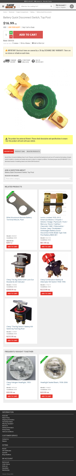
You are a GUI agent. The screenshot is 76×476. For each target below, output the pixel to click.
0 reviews (15, 43)
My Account (5, 462)
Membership (6, 470)
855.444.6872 (28, 1)
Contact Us (38, 1)
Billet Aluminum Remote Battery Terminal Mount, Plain (19, 218)
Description (8, 151)
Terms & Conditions (7, 431)
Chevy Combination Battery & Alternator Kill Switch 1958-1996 (53, 280)
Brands (4, 448)
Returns (4, 441)
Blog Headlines (6, 454)
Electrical (11, 12)
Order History (6, 464)
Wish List (5, 466)
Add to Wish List (38, 43)
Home (5, 12)
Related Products (33, 151)
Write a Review (25, 43)
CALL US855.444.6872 (39, 61)
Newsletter (5, 468)
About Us (5, 425)
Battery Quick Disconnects (44, 12)
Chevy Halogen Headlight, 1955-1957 (19, 383)
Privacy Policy (6, 429)
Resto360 (5, 415)
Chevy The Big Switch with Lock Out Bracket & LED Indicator (20, 280)
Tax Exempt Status (7, 421)
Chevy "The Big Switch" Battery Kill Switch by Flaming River (20, 327)
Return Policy (6, 417)
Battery (32, 12)
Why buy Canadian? (7, 423)
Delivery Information (8, 427)
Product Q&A (20, 151)
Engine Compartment (22, 12)
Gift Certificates (6, 450)
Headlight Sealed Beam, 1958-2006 (54, 382)
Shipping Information (8, 419)
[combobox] (38, 178)
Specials (4, 452)
